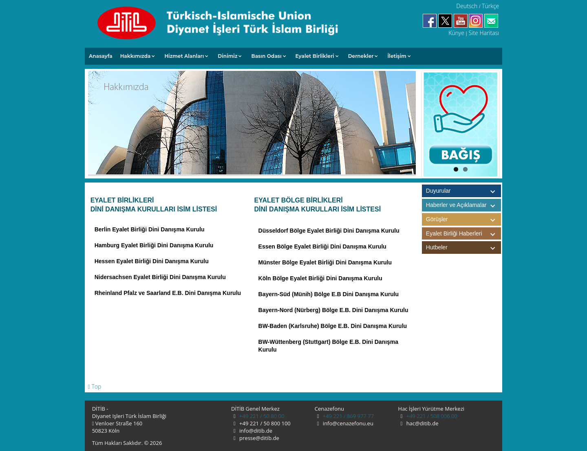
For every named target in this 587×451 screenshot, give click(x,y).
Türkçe (490, 6)
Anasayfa (101, 56)
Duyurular (438, 190)
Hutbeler (463, 247)
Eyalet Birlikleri (315, 56)
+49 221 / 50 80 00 (261, 416)
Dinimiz (227, 56)
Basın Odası (266, 56)
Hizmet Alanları (184, 56)
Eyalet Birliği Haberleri (463, 233)
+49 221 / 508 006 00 (431, 416)
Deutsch (466, 6)
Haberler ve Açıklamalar (463, 205)
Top (95, 386)
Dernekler (361, 56)
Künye (456, 33)
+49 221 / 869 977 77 (347, 416)
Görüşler (463, 219)
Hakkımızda (135, 56)
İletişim (396, 56)
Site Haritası (484, 33)
